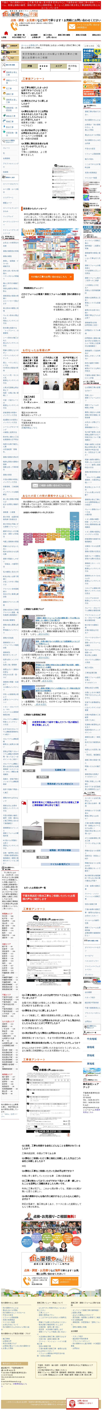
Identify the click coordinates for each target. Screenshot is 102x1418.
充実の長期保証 (91, 173)
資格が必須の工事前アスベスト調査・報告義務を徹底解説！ (11, 612)
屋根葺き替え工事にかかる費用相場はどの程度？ (92, 502)
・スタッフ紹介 (77, 1336)
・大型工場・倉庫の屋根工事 (48, 1339)
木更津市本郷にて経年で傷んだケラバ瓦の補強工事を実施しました (55, 723)
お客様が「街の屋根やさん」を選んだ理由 (92, 127)
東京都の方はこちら (52, 565)
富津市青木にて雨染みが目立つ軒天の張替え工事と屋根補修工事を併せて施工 (55, 803)
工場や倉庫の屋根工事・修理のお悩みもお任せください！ (92, 912)
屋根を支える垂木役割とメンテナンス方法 (11, 808)
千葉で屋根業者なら (92, 1008)
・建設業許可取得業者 (79, 1339)
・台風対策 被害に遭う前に (48, 1327)
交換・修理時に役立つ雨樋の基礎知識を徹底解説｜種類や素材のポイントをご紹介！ (11, 858)
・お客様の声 (6, 1341)
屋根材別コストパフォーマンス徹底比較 (11, 645)
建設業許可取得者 (92, 1003)
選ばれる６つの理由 (92, 135)
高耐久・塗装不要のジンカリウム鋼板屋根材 (11, 781)
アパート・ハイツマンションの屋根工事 (92, 896)
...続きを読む (43, 634)
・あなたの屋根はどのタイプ (82, 1315)
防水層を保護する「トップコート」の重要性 (11, 330)
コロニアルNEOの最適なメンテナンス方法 (92, 600)
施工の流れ (89, 159)
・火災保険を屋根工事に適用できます (51, 1337)
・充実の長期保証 (8, 1320)
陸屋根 (5, 172)
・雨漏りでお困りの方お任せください (51, 1322)
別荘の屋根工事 (91, 904)
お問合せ (88, 1021)
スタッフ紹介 (90, 997)
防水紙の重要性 (9, 620)
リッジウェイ (8, 216)
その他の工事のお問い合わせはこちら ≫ (51, 277)
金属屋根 (6, 158)
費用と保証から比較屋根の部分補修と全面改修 (92, 414)
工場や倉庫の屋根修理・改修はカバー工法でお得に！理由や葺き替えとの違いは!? (92, 828)
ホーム (24, 45)
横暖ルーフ (7, 203)
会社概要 (88, 992)
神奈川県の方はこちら (52, 583)
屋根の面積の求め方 (11, 457)
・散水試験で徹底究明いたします (50, 1325)
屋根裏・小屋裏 (9, 512)
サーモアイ (89, 956)
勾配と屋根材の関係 (11, 542)
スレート (6, 148)
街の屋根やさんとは (92, 120)
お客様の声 (33, 45)
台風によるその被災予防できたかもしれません (92, 695)
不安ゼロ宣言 (90, 149)
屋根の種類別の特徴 (11, 251)
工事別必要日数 (91, 673)
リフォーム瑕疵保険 (92, 154)
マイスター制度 (91, 178)
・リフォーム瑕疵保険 (9, 1317)
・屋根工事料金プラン (45, 1315)
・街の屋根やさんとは (9, 1308)
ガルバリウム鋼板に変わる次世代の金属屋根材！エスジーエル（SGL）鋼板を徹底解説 (11, 769)
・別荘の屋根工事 (44, 1346)
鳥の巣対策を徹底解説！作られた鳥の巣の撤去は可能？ (92, 878)
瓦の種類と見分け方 (11, 572)
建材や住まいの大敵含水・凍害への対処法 (11, 533)
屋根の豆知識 (8, 638)
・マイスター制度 (8, 1322)
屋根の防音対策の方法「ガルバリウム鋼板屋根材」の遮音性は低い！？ (92, 477)
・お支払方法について (9, 1325)
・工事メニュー (43, 1313)
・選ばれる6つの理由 (9, 1310)
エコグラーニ (8, 198)
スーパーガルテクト (11, 184)
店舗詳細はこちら (29, 428)
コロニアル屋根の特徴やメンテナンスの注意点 (92, 590)
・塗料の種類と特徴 (78, 1327)
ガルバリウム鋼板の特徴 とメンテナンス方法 (11, 721)
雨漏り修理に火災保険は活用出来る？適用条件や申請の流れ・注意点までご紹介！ (92, 449)
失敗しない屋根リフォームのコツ (92, 397)
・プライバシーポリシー (80, 1341)
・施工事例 (5, 1339)
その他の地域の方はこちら (52, 600)
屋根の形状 (7, 475)
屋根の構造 (7, 256)
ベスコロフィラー (92, 961)
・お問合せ (75, 1348)
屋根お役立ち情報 (92, 688)
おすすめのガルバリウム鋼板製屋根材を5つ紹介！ (11, 731)
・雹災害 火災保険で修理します (50, 1329)
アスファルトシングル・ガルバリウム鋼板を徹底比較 (92, 617)
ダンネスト (89, 975)
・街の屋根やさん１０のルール (13, 1313)
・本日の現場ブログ (9, 1344)
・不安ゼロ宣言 (7, 1315)
